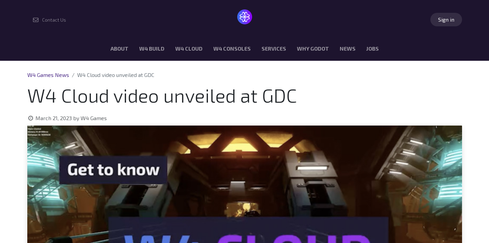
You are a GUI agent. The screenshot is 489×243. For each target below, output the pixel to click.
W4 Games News (48, 75)
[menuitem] (119, 50)
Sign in (446, 19)
